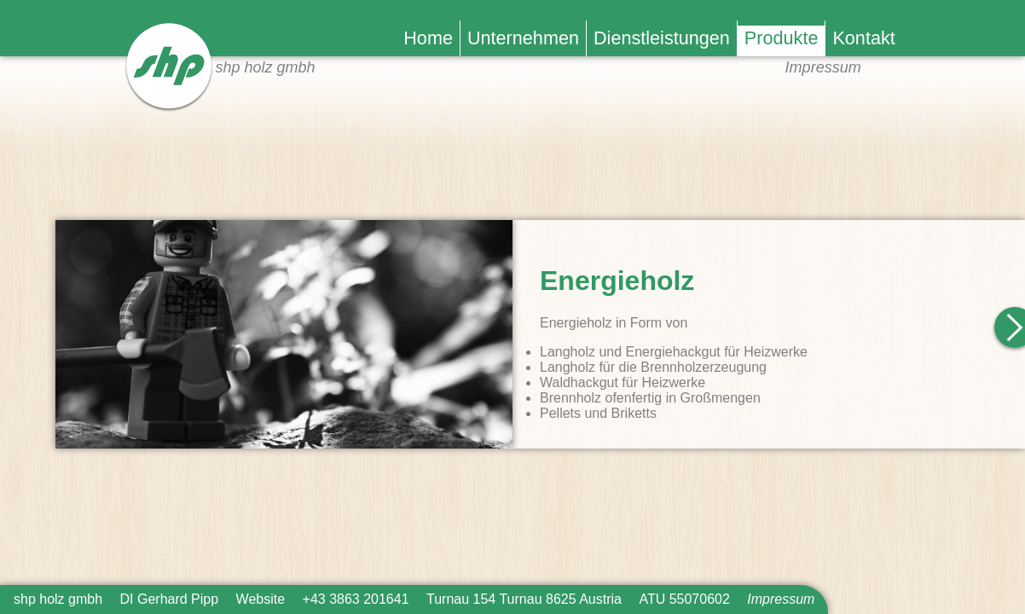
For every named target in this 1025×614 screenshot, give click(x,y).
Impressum (823, 67)
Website (261, 599)
